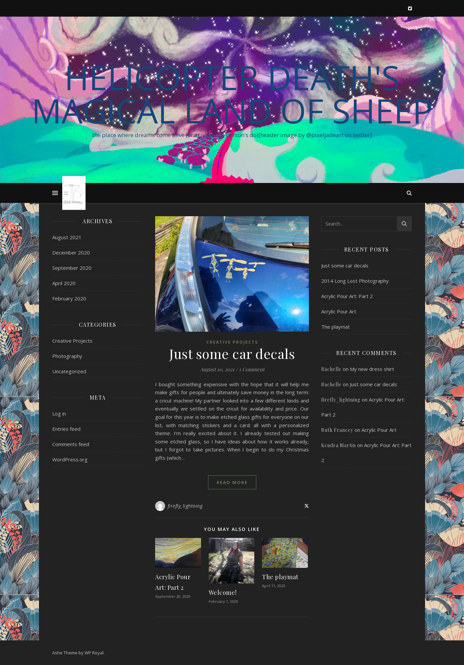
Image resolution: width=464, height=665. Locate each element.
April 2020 (64, 283)
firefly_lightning (185, 506)
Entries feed (66, 428)
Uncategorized (69, 371)
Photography (67, 356)
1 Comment (251, 369)
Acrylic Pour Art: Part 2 (347, 296)
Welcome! (223, 592)
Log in (59, 413)
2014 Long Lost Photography (355, 280)
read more (232, 482)
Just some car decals (232, 353)
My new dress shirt (372, 369)
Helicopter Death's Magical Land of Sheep (232, 94)
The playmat (280, 577)
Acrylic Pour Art (338, 311)
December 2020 (71, 252)
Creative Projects (72, 340)
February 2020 (69, 298)
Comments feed (70, 444)
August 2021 (67, 237)
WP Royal (94, 653)
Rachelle (331, 369)
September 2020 (72, 267)
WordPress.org (70, 459)
